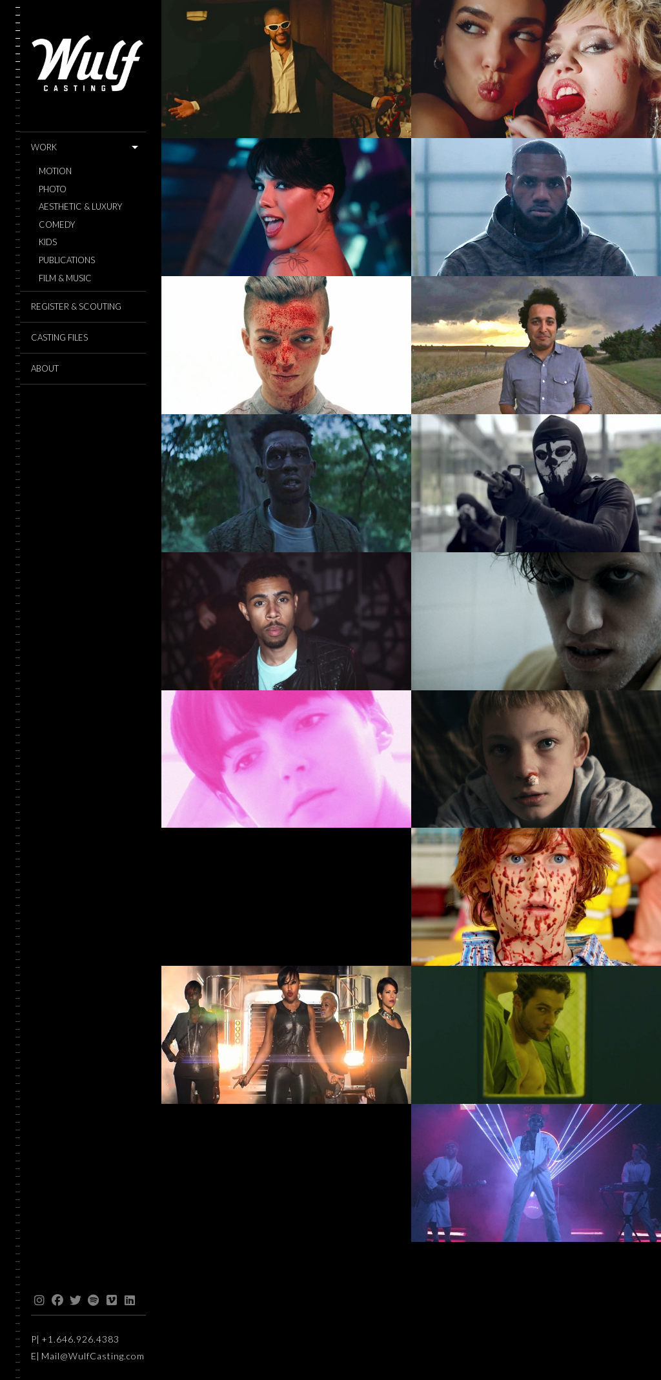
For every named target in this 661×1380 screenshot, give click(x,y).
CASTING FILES (59, 337)
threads (147, 1300)
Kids (48, 242)
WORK (44, 147)
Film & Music (65, 278)
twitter (75, 1300)
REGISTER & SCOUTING (76, 306)
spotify (93, 1300)
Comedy (57, 225)
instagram (39, 1300)
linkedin (129, 1300)
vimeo (111, 1300)
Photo (52, 189)
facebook (57, 1300)
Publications (67, 260)
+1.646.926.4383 (80, 1339)
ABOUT (45, 368)
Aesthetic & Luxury (80, 207)
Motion (55, 171)
